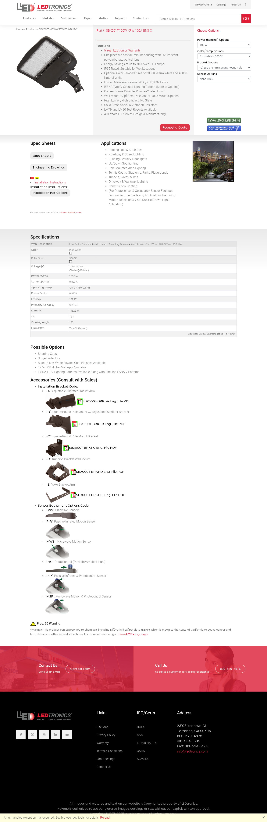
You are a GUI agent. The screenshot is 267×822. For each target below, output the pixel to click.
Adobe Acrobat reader (71, 212)
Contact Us (104, 767)
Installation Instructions (50, 182)
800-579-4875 (230, 669)
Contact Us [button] (140, 18)
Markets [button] (47, 18)
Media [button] (102, 18)
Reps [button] (87, 18)
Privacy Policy (106, 735)
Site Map (103, 727)
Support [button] (119, 18)
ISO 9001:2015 (147, 743)
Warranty (103, 743)
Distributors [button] (68, 18)
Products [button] (28, 18)
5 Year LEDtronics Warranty (122, 50)
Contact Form (80, 669)
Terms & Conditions (110, 751)
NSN (140, 735)
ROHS (141, 727)
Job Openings (106, 759)
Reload (105, 817)
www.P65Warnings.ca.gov (134, 634)
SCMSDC (143, 759)
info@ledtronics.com (192, 751)
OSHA (141, 751)
